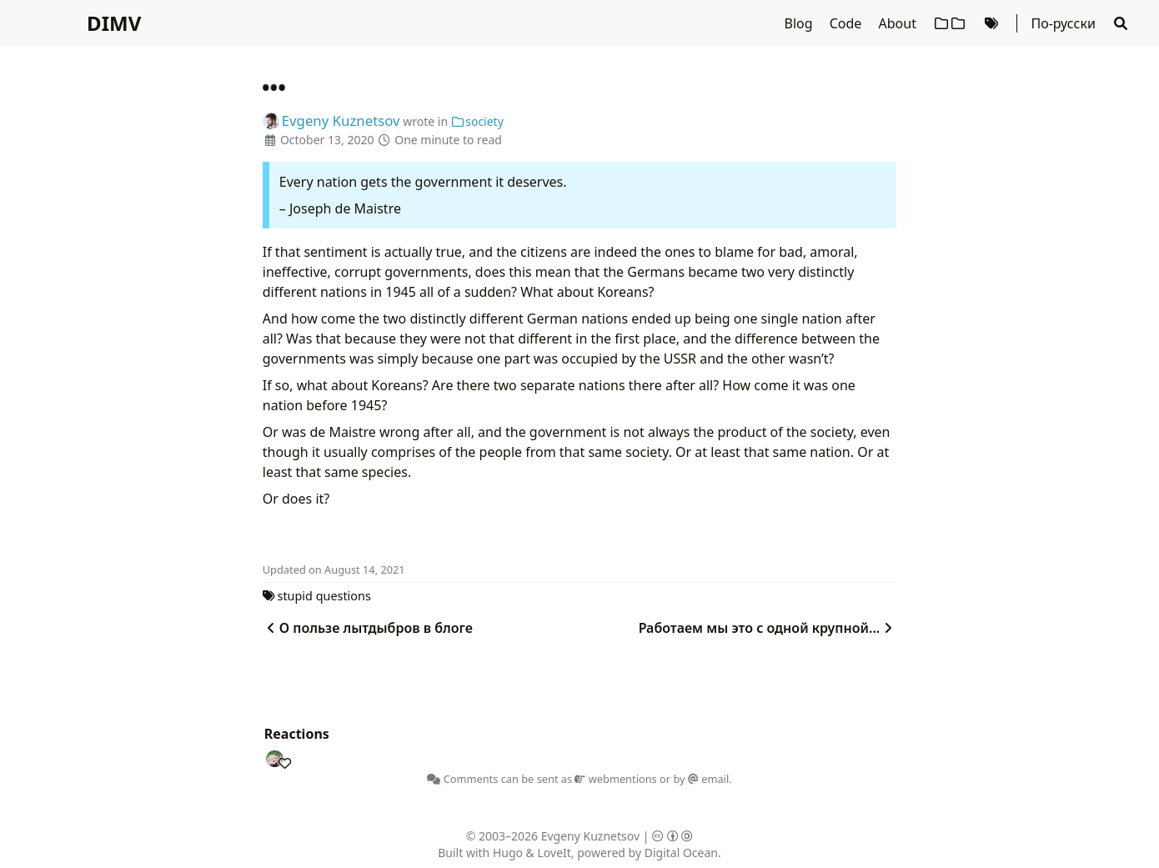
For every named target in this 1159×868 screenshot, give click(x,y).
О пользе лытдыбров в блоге (368, 628)
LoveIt (554, 852)
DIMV (114, 23)
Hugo (508, 852)
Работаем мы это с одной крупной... (768, 628)
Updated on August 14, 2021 (334, 569)
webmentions (615, 778)
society (477, 121)
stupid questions (324, 596)
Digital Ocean (681, 852)
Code (847, 23)
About (900, 23)
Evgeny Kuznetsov (590, 836)
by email (701, 778)
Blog (800, 23)
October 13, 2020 (327, 140)
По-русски (1063, 23)
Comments (462, 778)
